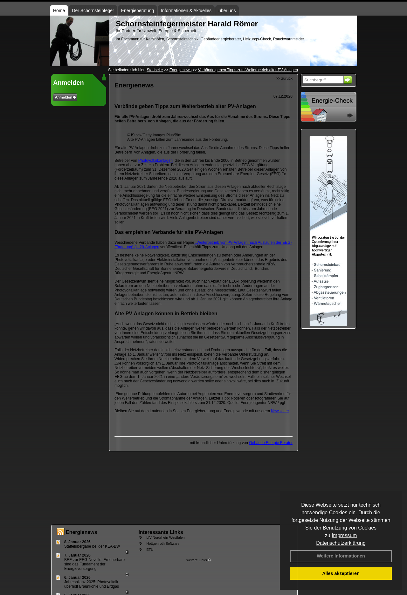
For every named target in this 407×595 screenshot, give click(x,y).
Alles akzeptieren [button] (341, 573)
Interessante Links (160, 532)
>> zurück (284, 78)
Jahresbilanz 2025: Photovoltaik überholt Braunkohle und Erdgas (91, 584)
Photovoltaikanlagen (155, 160)
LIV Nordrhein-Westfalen (165, 537)
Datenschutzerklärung (341, 543)
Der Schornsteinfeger (93, 10)
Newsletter (280, 411)
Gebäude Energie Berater (271, 443)
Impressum (344, 535)
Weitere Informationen (341, 555)
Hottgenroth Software (162, 543)
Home (59, 10)
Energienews (81, 532)
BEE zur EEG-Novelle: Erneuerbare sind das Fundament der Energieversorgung (94, 564)
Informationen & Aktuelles (186, 10)
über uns (227, 10)
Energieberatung (137, 10)
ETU (149, 549)
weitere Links (198, 560)
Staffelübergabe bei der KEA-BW (92, 546)
